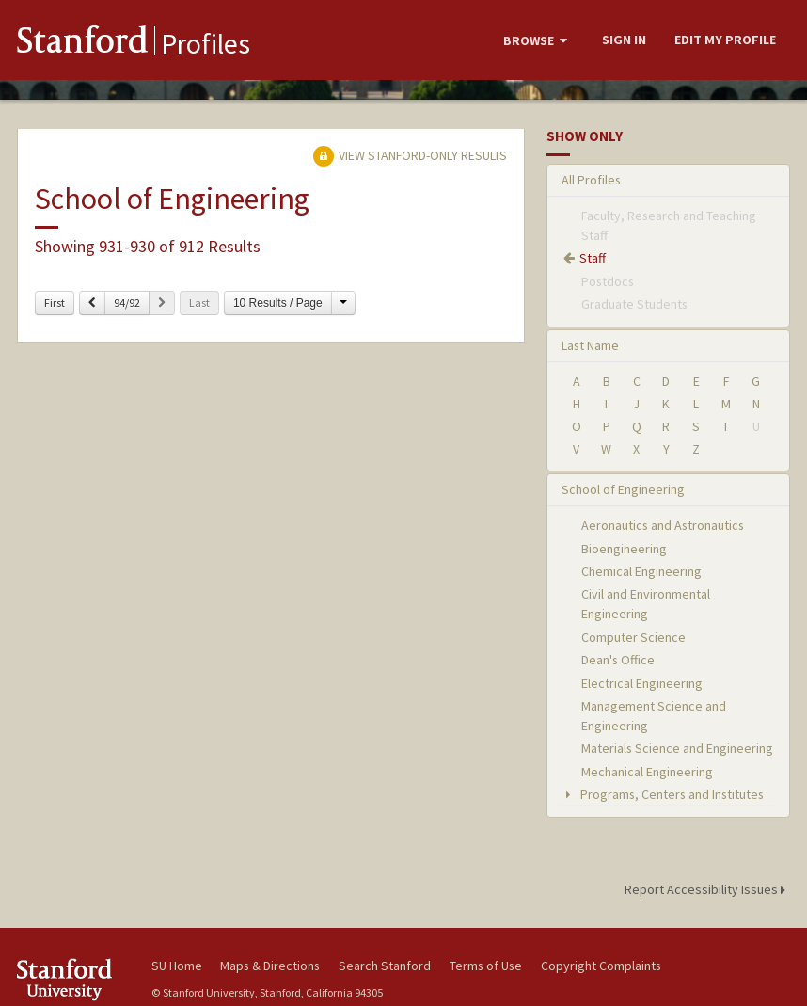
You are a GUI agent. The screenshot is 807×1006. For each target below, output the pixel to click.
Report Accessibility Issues (708, 889)
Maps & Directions (270, 965)
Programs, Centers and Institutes (662, 794)
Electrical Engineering (642, 683)
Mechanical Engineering (647, 771)
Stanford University (72, 979)
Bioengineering (624, 548)
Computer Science (633, 637)
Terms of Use (486, 965)
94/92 (127, 302)
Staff (592, 257)
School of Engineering (623, 489)
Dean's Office (618, 659)
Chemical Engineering (641, 571)
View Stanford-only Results (410, 155)
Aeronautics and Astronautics (662, 525)
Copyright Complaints (601, 965)
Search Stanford (385, 965)
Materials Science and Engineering (677, 748)
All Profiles (591, 179)
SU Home (176, 965)
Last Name (590, 345)
